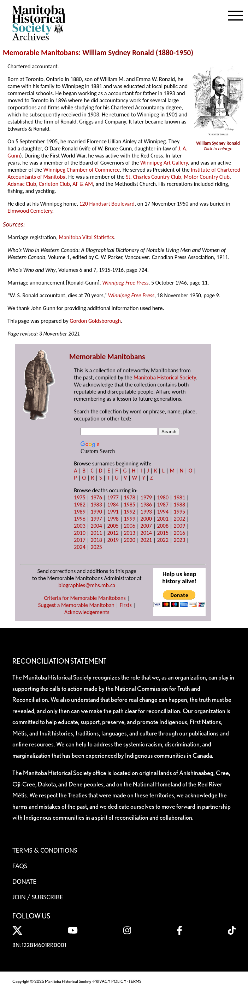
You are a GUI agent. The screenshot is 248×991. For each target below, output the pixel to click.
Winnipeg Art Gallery (164, 162)
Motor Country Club (206, 176)
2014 (146, 532)
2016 (179, 532)
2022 (163, 540)
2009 (179, 525)
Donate (24, 881)
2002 (179, 518)
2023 (179, 540)
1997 (96, 518)
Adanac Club (21, 184)
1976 (96, 497)
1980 (163, 497)
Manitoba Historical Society (165, 377)
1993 (146, 511)
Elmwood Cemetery (29, 210)
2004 (96, 525)
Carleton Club (54, 184)
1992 (129, 511)
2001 (163, 518)
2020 (129, 540)
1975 (79, 497)
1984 (112, 504)
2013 (129, 532)
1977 (112, 497)
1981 (179, 497)
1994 (163, 511)
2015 (163, 532)
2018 (96, 540)
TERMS (135, 981)
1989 (79, 511)
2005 (112, 525)
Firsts (126, 605)
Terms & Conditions (44, 850)
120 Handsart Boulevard (106, 203)
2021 (146, 540)
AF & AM (82, 184)
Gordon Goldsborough (95, 320)
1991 (112, 511)
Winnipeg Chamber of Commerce (81, 169)
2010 (79, 532)
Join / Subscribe (37, 897)
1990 (96, 511)
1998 (112, 518)
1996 (79, 518)
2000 (146, 518)
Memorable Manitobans (41, 52)
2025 (96, 547)
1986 (146, 504)
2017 (79, 540)
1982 (79, 504)
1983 (96, 504)
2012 (112, 532)
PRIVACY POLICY (109, 981)
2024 (79, 547)
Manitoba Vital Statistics (86, 237)
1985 (129, 504)
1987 (163, 504)
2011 (96, 532)
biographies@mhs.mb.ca (86, 585)
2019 (112, 540)
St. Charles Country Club (153, 176)
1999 (129, 518)
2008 (163, 525)
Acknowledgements (87, 612)
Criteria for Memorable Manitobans (85, 598)
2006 (129, 525)
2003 (79, 525)
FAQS (19, 865)
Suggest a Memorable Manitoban (76, 605)
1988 (179, 504)
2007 (146, 525)
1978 (129, 497)
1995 (179, 511)
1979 (146, 497)
